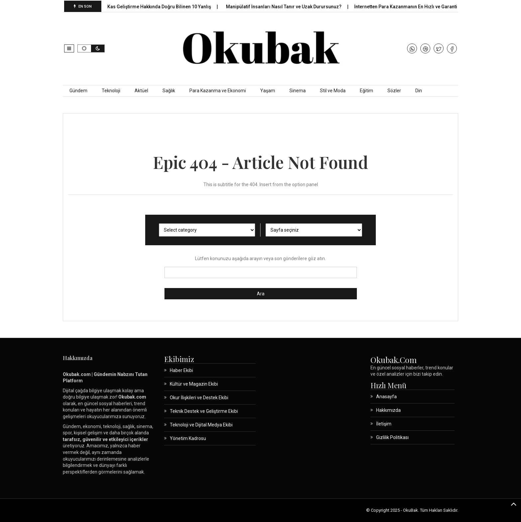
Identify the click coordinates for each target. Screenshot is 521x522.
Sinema (297, 90)
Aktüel (141, 90)
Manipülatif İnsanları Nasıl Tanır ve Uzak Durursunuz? (287, 6)
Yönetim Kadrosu (188, 438)
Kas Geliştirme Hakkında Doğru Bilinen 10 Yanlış (162, 6)
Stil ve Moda (333, 90)
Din (418, 90)
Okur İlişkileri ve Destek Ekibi (199, 397)
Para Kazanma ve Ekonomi (217, 90)
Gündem (78, 90)
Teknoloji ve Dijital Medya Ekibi (201, 424)
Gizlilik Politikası (392, 437)
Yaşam (267, 90)
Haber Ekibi (181, 370)
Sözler (394, 90)
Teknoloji (111, 90)
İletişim (383, 423)
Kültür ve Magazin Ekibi (194, 384)
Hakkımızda (388, 410)
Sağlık (168, 90)
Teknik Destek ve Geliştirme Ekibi (204, 411)
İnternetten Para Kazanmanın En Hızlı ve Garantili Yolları (418, 6)
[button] (69, 48)
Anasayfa (386, 396)
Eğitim (366, 90)
